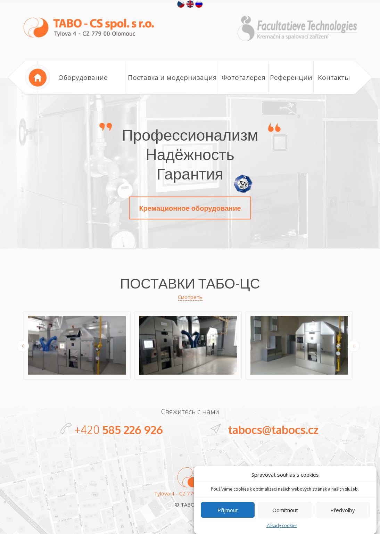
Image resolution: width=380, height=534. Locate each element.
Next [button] (354, 346)
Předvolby (342, 515)
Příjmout (227, 515)
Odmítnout (285, 515)
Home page (37, 77)
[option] (78, 346)
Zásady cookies (281, 531)
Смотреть (190, 296)
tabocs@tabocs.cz (273, 430)
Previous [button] (23, 346)
